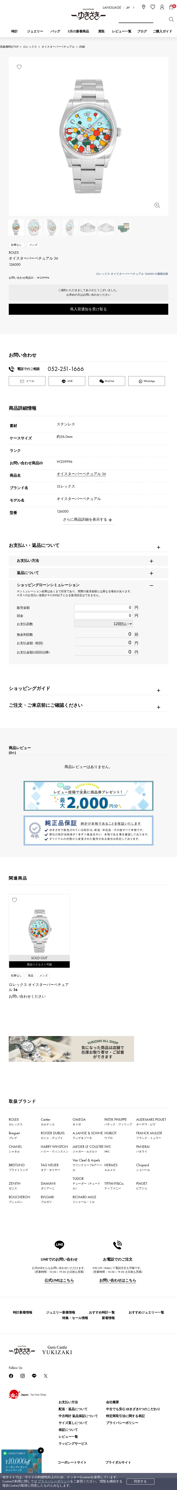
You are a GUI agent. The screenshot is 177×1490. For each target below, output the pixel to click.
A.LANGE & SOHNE (88, 1135)
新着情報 (108, 1318)
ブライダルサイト (118, 1462)
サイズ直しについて (73, 1423)
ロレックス (30, 46)
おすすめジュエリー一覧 (146, 1312)
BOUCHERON (19, 1199)
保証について (68, 1430)
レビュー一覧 (68, 1437)
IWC (107, 1148)
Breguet (14, 1135)
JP (128, 7)
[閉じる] (41, 1450)
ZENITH (15, 1185)
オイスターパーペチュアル (58, 46)
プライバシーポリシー (54, 1481)
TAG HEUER (50, 1167)
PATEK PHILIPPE (118, 1121)
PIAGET (141, 1185)
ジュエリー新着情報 (60, 1312)
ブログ (142, 31)
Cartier (48, 1121)
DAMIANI (48, 1185)
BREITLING (18, 1167)
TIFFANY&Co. (114, 1185)
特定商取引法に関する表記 (125, 1416)
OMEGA (79, 1121)
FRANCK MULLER (149, 1135)
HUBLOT (110, 1135)
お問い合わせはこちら (117, 1280)
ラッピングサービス (73, 1444)
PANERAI (143, 1148)
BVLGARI (47, 1199)
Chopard (143, 1167)
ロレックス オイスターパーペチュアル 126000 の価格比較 (132, 273)
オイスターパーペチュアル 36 (81, 474)
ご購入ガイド (162, 31)
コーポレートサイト (72, 1462)
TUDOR (86, 1183)
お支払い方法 (68, 1402)
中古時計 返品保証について (78, 1416)
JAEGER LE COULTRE (88, 1148)
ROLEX (16, 1121)
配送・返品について (73, 1409)
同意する (140, 1481)
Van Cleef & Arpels (87, 1165)
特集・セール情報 (75, 1318)
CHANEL (15, 1148)
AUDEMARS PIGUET (151, 1121)
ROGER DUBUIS (53, 1135)
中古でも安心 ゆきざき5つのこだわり (133, 1409)
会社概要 (112, 1402)
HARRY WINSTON (54, 1148)
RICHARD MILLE (84, 1199)
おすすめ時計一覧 (102, 1312)
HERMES (111, 1167)
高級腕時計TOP (9, 46)
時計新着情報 (22, 1312)
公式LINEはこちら (59, 1280)
